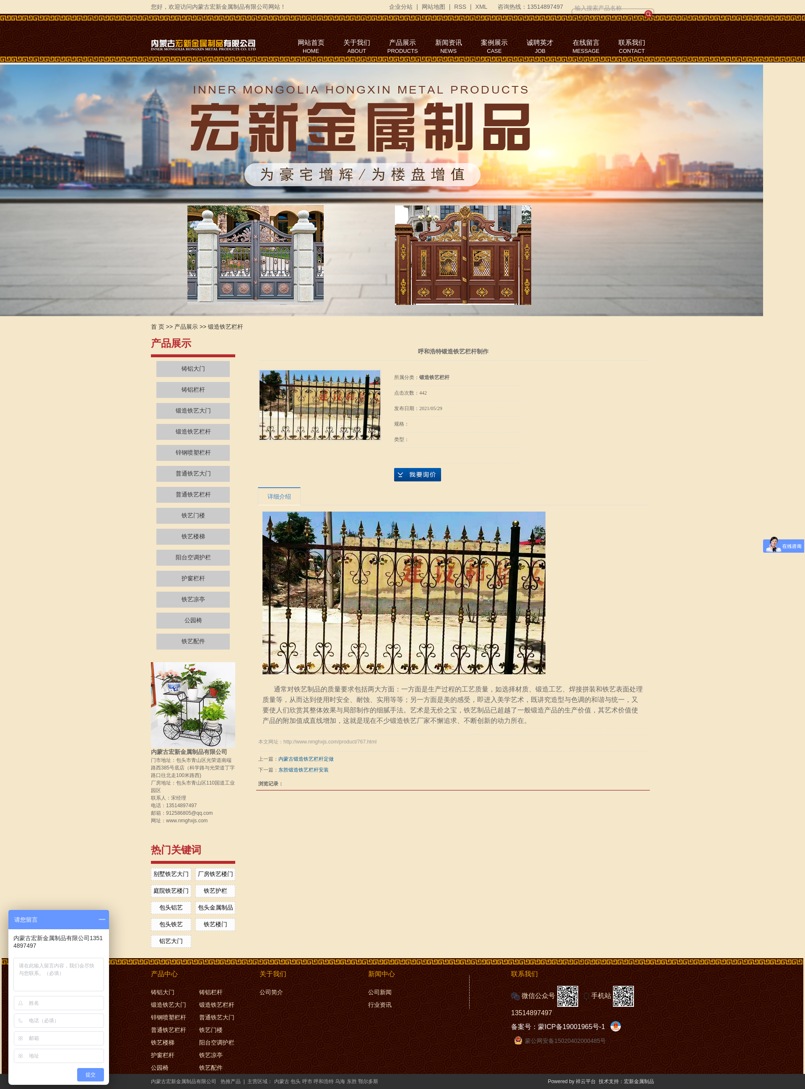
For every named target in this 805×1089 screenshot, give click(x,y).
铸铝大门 (193, 369)
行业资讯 (380, 1004)
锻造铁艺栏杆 (225, 326)
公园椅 (193, 620)
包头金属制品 (215, 907)
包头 (296, 1081)
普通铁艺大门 (193, 473)
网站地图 (433, 6)
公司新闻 (380, 992)
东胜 (352, 1081)
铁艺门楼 (193, 515)
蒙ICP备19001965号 (568, 1026)
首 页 (157, 326)
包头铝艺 (171, 907)
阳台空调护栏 (193, 557)
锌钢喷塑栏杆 (193, 453)
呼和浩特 (324, 1081)
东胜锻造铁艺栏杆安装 (303, 770)
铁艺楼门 (215, 924)
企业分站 (401, 6)
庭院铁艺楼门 (171, 890)
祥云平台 (586, 1081)
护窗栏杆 (193, 578)
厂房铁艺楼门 (215, 874)
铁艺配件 (193, 641)
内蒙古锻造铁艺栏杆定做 (306, 759)
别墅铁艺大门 (171, 874)
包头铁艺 (171, 924)
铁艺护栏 (215, 890)
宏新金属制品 (639, 1081)
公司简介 (271, 992)
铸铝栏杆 (193, 390)
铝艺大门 (171, 941)
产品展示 (186, 326)
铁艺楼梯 (193, 536)
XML (481, 6)
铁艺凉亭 (193, 599)
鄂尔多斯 (368, 1081)
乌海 (340, 1081)
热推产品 (231, 1081)
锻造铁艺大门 (193, 411)
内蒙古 (281, 1081)
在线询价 (417, 474)
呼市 (307, 1081)
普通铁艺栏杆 (193, 494)
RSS (460, 6)
